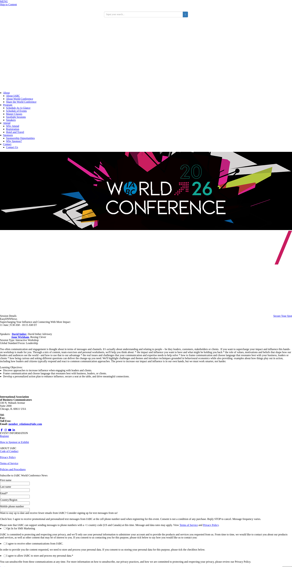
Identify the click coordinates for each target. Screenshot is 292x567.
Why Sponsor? (14, 141)
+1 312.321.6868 (14, 414)
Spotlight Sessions (16, 117)
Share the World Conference (21, 101)
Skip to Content (8, 4)
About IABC (13, 95)
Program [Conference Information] (7, 104)
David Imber (19, 334)
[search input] (143, 14)
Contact (7, 144)
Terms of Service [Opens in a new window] (9, 463)
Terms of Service (189, 525)
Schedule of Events (16, 110)
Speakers (11, 120)
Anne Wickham (20, 337)
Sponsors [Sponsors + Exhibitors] (8, 135)
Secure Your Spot (282, 315)
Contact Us (12, 147)
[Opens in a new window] (1, 430)
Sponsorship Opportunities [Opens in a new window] (20, 138)
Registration (12, 129)
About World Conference (19, 98)
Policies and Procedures (13, 469)
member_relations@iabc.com (25, 424)
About (6, 92)
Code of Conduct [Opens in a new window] (9, 451)
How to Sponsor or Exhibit (14, 442)
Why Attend (12, 126)
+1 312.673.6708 (15, 418)
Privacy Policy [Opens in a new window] (8, 457)
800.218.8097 (19, 421)
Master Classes (14, 113)
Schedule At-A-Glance (18, 107)
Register (4, 436)
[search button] (185, 14)
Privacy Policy (211, 525)
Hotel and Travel (15, 132)
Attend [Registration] (6, 123)
